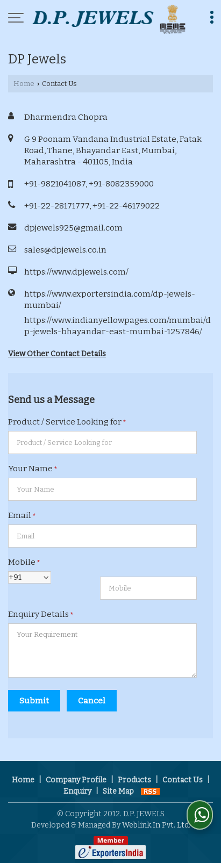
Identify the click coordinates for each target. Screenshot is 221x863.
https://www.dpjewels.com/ (76, 272)
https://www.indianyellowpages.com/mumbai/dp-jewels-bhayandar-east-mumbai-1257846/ (117, 325)
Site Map (118, 791)
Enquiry (77, 791)
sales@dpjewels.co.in (65, 250)
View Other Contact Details (57, 353)
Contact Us (182, 780)
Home (23, 84)
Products (134, 780)
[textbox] (102, 442)
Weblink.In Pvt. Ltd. (156, 825)
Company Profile (76, 780)
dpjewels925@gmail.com (73, 228)
